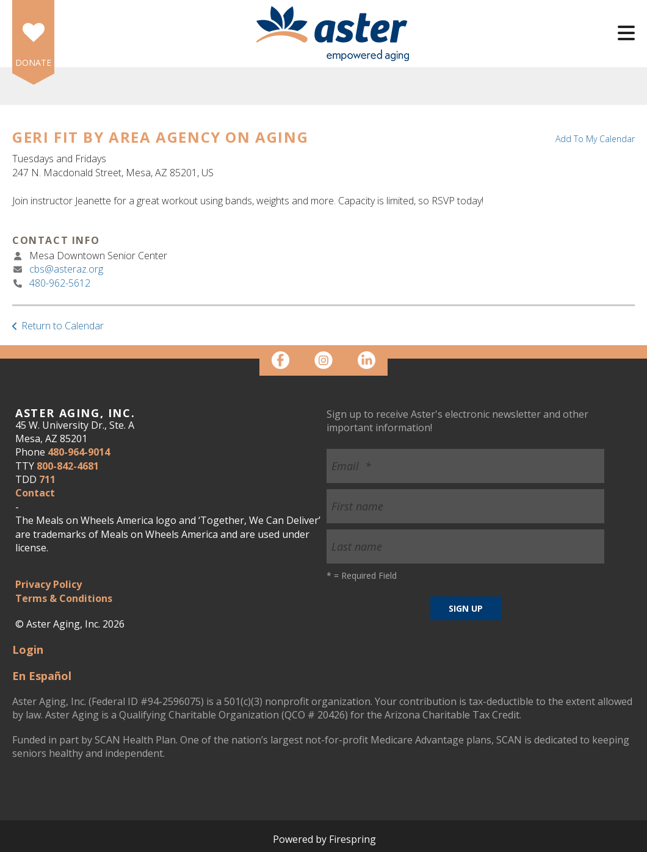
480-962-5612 (59, 283)
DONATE (33, 62)
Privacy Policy (48, 584)
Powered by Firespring (324, 839)
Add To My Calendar (595, 139)
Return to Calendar (62, 325)
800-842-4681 (68, 466)
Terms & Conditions (63, 598)
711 (47, 479)
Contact (35, 492)
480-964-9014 (79, 452)
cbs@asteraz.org (66, 269)
